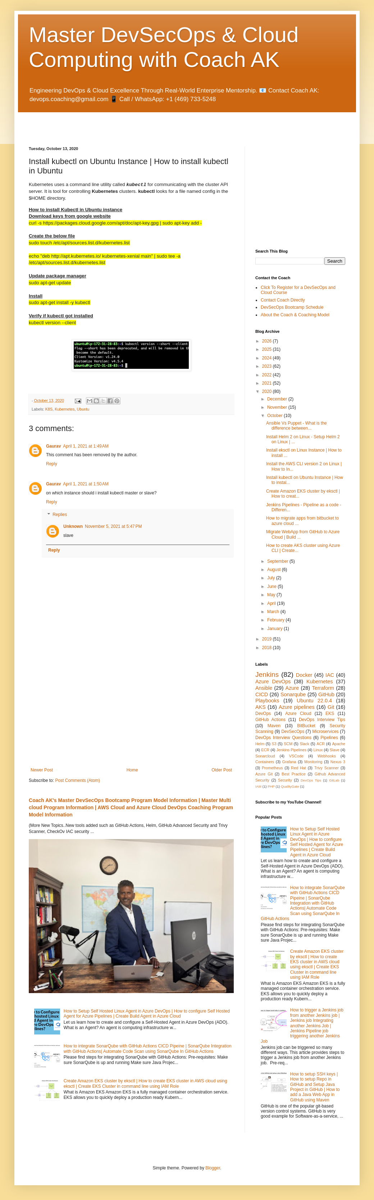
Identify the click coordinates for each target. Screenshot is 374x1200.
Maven (274, 725)
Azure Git (264, 774)
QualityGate (290, 786)
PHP (271, 786)
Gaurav (53, 446)
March (273, 611)
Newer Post (42, 770)
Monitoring (313, 762)
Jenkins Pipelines (292, 750)
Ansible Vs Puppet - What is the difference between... (296, 426)
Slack (304, 744)
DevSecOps (292, 731)
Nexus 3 (337, 762)
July (271, 577)
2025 (267, 349)
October (275, 415)
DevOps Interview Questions (283, 737)
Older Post (221, 770)
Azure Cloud (298, 713)
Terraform (323, 688)
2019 (267, 639)
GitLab (334, 780)
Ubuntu (83, 409)
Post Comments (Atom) (77, 780)
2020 (267, 391)
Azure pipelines (297, 707)
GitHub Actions (270, 719)
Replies (60, 514)
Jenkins (267, 674)
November (277, 407)
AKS (260, 707)
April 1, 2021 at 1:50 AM (85, 483)
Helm (259, 744)
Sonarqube (293, 694)
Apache (338, 744)
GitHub (326, 694)
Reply (51, 463)
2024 (267, 358)
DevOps (263, 713)
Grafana (289, 762)
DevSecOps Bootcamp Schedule (292, 307)
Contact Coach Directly (283, 300)
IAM (258, 786)
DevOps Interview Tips (322, 719)
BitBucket (306, 725)
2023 (267, 366)
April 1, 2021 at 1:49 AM (85, 446)
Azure (292, 688)
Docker (304, 675)
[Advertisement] (113, 123)
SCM (288, 744)
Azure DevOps (273, 681)
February (276, 619)
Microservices (325, 731)
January (275, 628)
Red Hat (298, 768)
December (277, 399)
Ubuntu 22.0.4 (314, 700)
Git (331, 707)
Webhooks (327, 756)
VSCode (296, 756)
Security (285, 780)
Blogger (212, 1167)
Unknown (73, 526)
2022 (267, 374)
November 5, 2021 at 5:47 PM (113, 526)
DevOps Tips (311, 780)
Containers (264, 762)
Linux (318, 750)
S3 (274, 744)
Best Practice (294, 774)
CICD (261, 694)
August (274, 569)
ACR (320, 744)
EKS (329, 713)
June (272, 586)
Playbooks (267, 700)
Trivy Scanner (326, 768)
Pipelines (329, 737)
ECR (265, 750)
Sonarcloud (265, 756)
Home (132, 770)
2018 (267, 647)
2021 (267, 383)
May (272, 594)
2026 (267, 341)
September (278, 561)
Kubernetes (64, 409)
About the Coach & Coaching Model (295, 314)
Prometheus (272, 768)
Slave (334, 750)
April (272, 603)
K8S (49, 409)
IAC (329, 675)
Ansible (263, 688)
